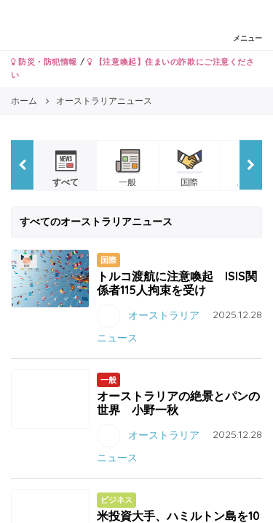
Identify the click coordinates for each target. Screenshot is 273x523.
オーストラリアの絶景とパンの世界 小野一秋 (178, 403)
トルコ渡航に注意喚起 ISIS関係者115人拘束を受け (177, 283)
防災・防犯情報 (44, 62)
